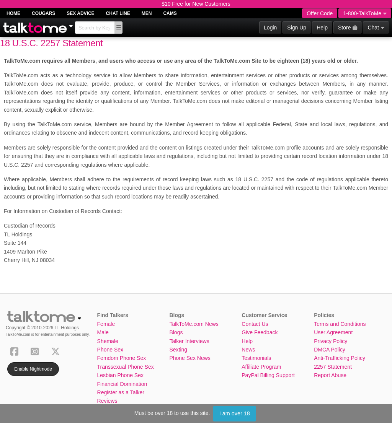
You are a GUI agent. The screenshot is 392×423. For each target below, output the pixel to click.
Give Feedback (260, 332)
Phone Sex (110, 350)
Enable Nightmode (33, 369)
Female (106, 324)
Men (147, 13)
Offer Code (320, 13)
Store (347, 27)
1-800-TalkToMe (365, 13)
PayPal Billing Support (268, 375)
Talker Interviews (189, 341)
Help (322, 27)
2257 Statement (333, 367)
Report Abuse (330, 375)
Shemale (107, 341)
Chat (376, 27)
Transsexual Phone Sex (125, 367)
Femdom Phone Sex (121, 358)
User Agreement (333, 332)
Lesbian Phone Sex (120, 375)
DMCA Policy (329, 350)
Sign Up (296, 27)
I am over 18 (234, 413)
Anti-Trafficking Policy (339, 358)
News (248, 350)
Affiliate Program (261, 367)
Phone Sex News (189, 358)
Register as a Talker (120, 392)
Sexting (178, 350)
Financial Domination (122, 384)
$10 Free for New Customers (196, 4)
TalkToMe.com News (193, 324)
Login (270, 27)
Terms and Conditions (340, 324)
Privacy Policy (330, 341)
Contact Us (255, 324)
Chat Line (118, 13)
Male (103, 332)
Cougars (43, 13)
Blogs (176, 332)
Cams (169, 13)
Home (13, 13)
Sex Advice (80, 13)
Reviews (107, 401)
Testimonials (256, 358)
